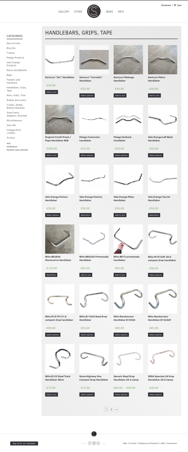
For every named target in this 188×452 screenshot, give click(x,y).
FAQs (125, 443)
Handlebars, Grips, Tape (17, 89)
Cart (179, 5)
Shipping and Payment (148, 443)
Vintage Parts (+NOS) (14, 131)
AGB (163, 443)
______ (84, 443)
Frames (11, 52)
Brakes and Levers (16, 100)
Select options (87, 95)
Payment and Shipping (17, 150)
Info (121, 11)
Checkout (166, 5)
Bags (9, 74)
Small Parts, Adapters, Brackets (17, 114)
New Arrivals (13, 43)
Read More (85, 215)
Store (78, 11)
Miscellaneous (14, 120)
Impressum (12, 146)
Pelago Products (15, 57)
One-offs (11, 125)
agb (9, 143)
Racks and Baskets (17, 70)
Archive (11, 137)
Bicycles (11, 48)
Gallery (64, 11)
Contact (133, 443)
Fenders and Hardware (13, 81)
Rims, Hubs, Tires (16, 95)
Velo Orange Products (13, 64)
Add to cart (51, 92)
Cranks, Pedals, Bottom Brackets (16, 106)
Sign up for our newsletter (24, 443)
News (109, 11)
